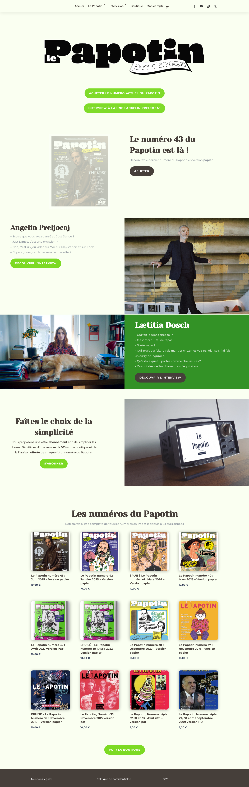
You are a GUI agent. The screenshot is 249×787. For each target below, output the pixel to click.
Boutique (137, 6)
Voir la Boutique (124, 749)
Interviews (116, 6)
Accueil (79, 6)
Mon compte (155, 6)
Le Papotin (95, 6)
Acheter (141, 171)
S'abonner (53, 463)
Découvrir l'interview (36, 263)
